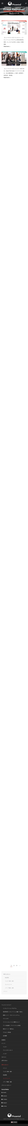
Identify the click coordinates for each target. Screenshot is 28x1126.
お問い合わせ (4, 1060)
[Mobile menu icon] (2, 3)
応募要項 (3, 1040)
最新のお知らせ (6, 974)
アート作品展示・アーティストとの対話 (11, 1025)
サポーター (3, 1057)
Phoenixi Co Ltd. (11, 1119)
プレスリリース (8, 984)
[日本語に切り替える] (14, 1122)
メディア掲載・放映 (9, 987)
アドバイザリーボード (8, 1050)
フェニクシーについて (6, 1004)
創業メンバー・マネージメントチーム (11, 1015)
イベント (5, 991)
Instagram (4, 1102)
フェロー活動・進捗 (9, 981)
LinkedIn (3, 1092)
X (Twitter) (4, 1099)
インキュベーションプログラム (10, 1008)
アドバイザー (6, 1018)
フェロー (5, 1046)
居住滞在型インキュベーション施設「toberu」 (13, 1011)
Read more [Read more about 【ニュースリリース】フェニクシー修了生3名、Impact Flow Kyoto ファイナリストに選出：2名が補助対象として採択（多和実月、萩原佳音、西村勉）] (7, 77)
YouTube (4, 1106)
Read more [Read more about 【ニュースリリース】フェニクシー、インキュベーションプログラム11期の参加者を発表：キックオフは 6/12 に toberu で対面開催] (7, 46)
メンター (5, 1053)
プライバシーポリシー (6, 1085)
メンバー (3, 1043)
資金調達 (7, 977)
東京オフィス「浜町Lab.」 (9, 1028)
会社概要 (5, 1035)
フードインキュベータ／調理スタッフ (11, 1022)
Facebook (4, 1095)
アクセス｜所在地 (7, 1032)
